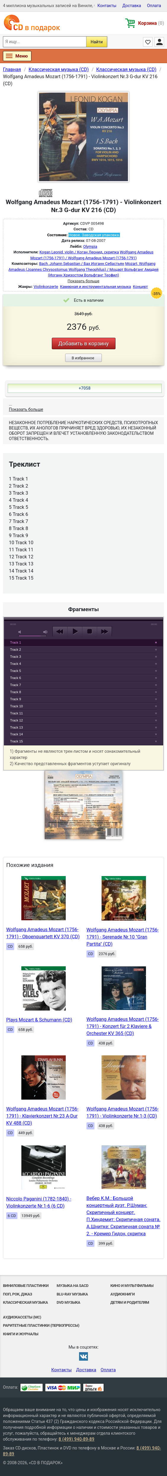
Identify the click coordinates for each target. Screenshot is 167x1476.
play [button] (83, 578)
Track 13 (16, 727)
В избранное (83, 358)
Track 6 (15, 678)
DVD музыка (68, 1302)
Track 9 (15, 699)
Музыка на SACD (72, 1285)
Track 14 (16, 734)
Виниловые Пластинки (26, 1285)
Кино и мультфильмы (132, 1285)
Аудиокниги (122, 1294)
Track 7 (15, 685)
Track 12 (16, 720)
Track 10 (16, 706)
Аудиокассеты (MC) (22, 1317)
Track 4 (15, 663)
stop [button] (89, 632)
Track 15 (16, 741)
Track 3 (15, 656)
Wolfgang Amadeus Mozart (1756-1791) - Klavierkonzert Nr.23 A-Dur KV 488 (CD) (42, 1116)
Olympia (90, 246)
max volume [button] (45, 632)
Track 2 (15, 649)
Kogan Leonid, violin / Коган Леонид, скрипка (79, 252)
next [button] (104, 632)
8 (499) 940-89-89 (76, 1439)
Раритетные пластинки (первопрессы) (41, 1325)
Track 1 (15, 642)
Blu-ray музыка (72, 1294)
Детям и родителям (129, 1302)
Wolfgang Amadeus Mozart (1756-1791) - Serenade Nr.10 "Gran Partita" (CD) (122, 937)
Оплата (154, 5)
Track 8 (15, 692)
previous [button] (60, 632)
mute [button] (20, 632)
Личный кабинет (159, 42)
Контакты (106, 5)
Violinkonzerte (46, 286)
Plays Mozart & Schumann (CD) (39, 1020)
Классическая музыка (25, 1302)
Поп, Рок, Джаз (17, 1294)
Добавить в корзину (83, 343)
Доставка (131, 5)
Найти (97, 42)
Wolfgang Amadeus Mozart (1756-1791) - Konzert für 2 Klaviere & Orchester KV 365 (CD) (122, 1026)
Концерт (140, 286)
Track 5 (15, 671)
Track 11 (16, 713)
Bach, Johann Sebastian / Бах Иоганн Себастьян (81, 263)
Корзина (151, 23)
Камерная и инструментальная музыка (95, 286)
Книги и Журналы (20, 1334)
